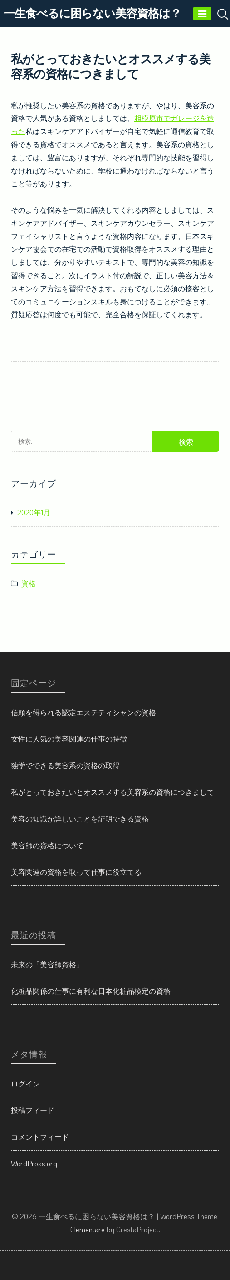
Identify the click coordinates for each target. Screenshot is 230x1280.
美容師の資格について (47, 845)
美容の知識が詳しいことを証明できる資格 (80, 818)
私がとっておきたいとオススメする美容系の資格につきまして (112, 792)
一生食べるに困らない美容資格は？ (92, 12)
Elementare (87, 1229)
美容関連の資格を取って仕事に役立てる (76, 872)
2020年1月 (33, 512)
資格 (28, 583)
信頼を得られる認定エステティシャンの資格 (83, 712)
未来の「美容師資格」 (47, 964)
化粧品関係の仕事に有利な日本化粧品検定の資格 (91, 991)
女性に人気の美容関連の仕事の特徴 (69, 738)
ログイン (25, 1083)
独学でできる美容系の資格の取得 (65, 765)
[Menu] (202, 13)
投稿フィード (32, 1110)
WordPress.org (34, 1163)
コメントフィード (40, 1136)
